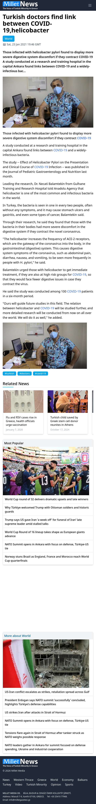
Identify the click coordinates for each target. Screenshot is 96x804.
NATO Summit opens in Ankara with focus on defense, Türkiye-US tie (47, 546)
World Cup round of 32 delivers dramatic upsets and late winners (46, 499)
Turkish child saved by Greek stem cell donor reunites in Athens (64, 421)
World (54, 780)
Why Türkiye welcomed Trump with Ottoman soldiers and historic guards (47, 509)
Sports (69, 784)
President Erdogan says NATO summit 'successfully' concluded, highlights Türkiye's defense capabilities (45, 702)
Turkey (7, 784)
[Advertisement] (48, 598)
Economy (68, 780)
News (6, 780)
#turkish (9, 373)
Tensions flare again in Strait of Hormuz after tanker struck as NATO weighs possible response (44, 735)
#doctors (25, 373)
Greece (42, 780)
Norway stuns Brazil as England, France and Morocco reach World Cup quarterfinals (47, 558)
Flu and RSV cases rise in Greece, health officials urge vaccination (21, 421)
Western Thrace (23, 780)
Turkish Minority (36, 784)
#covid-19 (40, 373)
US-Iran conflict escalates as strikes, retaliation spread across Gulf (47, 692)
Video (18, 784)
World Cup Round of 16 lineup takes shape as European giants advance (45, 534)
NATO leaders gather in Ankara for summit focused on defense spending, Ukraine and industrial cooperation (45, 747)
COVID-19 (84, 138)
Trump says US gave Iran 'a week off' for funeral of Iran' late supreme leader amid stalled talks (43, 522)
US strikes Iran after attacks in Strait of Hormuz (35, 712)
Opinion (56, 784)
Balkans (83, 780)
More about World (17, 636)
